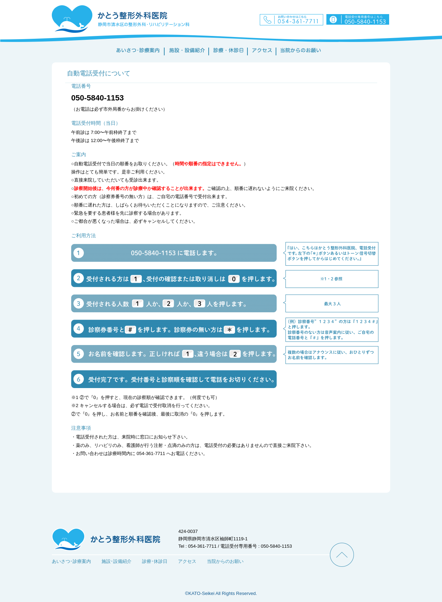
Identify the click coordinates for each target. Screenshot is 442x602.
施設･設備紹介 (116, 561)
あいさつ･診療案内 (71, 561)
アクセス (187, 561)
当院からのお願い (225, 561)
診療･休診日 (154, 561)
